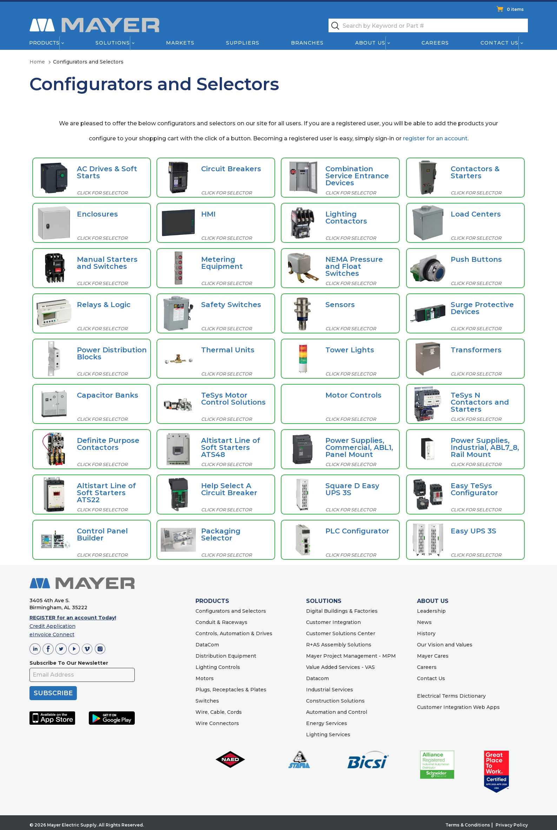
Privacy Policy (512, 825)
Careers (435, 43)
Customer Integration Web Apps (458, 707)
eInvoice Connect (51, 634)
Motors (204, 678)
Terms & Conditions (467, 825)
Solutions (112, 43)
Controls (228, 667)
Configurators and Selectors (230, 611)
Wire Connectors (217, 723)
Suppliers (242, 43)
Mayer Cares (433, 656)
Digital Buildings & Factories (342, 611)
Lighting (206, 667)
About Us (370, 43)
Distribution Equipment (225, 656)
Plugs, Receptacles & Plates (230, 689)
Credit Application (52, 626)
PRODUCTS (212, 601)
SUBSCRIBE (53, 693)
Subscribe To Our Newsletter (68, 663)
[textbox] (428, 25)
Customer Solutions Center (340, 633)
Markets (180, 43)
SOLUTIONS (324, 601)
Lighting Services (328, 734)
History (426, 633)
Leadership (431, 611)
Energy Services (326, 723)
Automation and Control (336, 712)
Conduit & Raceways (221, 622)
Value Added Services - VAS (340, 667)
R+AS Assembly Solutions (338, 645)
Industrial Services (329, 689)
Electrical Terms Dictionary (451, 696)
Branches (307, 43)
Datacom (317, 678)
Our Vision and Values (444, 645)
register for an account (435, 138)
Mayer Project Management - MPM (351, 656)
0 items (515, 9)
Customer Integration (333, 622)
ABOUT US (433, 601)
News (424, 622)
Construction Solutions (335, 701)
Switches (207, 701)
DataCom (207, 645)
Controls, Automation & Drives (233, 633)
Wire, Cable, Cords (218, 712)
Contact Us (499, 43)
